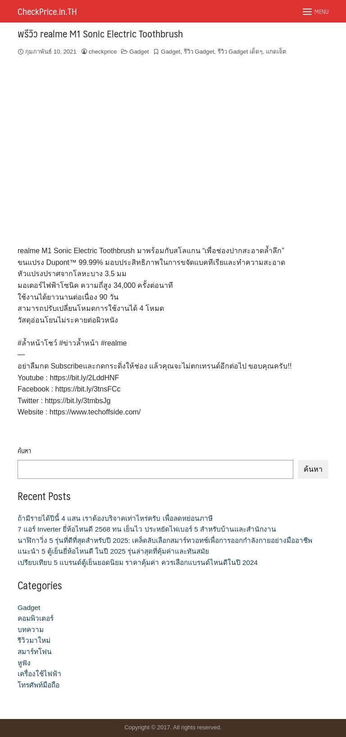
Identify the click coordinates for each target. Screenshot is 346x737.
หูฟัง (24, 663)
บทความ (31, 629)
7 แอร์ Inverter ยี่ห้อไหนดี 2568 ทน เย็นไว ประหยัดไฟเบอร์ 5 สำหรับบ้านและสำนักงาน (147, 529)
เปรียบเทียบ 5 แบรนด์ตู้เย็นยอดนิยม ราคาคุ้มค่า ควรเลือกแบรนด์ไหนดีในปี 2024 (138, 562)
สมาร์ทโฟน (35, 651)
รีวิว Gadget (199, 51)
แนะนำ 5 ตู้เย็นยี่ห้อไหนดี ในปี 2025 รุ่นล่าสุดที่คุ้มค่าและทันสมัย (113, 551)
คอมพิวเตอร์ (36, 618)
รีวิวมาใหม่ (34, 640)
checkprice (103, 51)
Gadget (139, 51)
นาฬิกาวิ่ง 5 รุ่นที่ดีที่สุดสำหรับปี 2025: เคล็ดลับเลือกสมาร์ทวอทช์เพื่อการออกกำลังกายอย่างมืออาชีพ (165, 540)
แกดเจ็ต (276, 51)
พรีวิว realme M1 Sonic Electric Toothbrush (100, 33)
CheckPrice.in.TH (47, 11)
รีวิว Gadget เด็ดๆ (240, 51)
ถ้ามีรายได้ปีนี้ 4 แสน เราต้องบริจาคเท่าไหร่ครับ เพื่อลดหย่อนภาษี (115, 518)
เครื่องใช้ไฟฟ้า (39, 674)
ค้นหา (24, 450)
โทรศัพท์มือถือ (38, 685)
